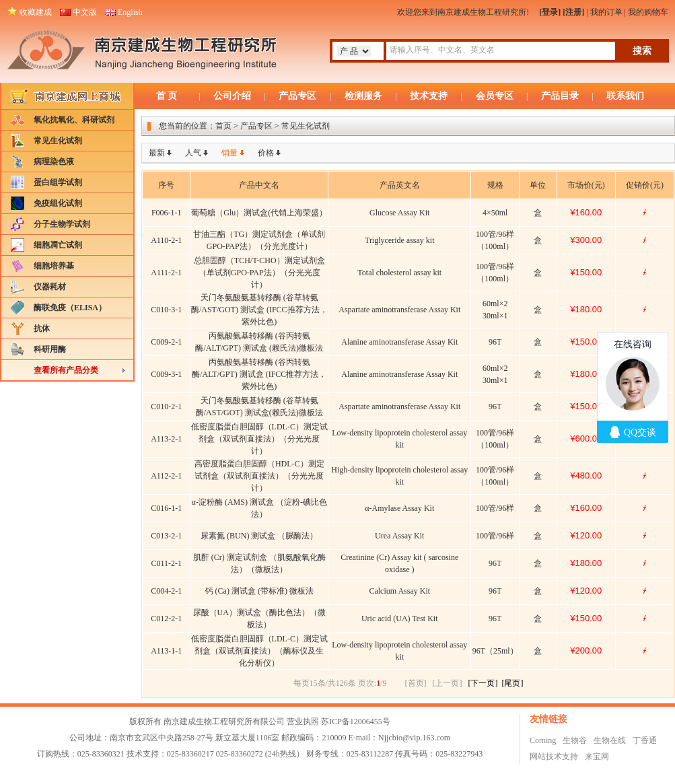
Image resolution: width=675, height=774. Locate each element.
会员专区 (494, 96)
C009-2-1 (166, 342)
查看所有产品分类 (66, 370)
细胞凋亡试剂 (58, 245)
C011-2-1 (166, 563)
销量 (229, 152)
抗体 (42, 328)
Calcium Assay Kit (399, 591)
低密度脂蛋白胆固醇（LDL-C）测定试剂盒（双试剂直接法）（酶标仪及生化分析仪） (259, 651)
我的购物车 (648, 12)
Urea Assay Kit (399, 535)
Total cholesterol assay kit (399, 272)
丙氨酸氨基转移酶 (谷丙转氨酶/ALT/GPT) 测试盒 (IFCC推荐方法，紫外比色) (259, 374)
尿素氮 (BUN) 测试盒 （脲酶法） (259, 535)
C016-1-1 (166, 508)
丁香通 (645, 740)
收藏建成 (36, 12)
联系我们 (625, 96)
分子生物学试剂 (62, 224)
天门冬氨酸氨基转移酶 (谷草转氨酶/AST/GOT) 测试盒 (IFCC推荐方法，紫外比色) (259, 309)
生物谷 (575, 740)
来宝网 (597, 756)
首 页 (167, 96)
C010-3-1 (166, 309)
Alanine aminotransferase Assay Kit (399, 342)
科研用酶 (50, 349)
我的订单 (606, 12)
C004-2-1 (166, 591)
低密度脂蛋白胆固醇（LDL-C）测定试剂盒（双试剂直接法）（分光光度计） (259, 439)
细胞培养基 (54, 266)
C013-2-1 (166, 535)
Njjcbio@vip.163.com (414, 737)
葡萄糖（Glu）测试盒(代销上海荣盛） (259, 212)
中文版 (85, 12)
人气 (193, 152)
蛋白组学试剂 (58, 182)
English (130, 12)
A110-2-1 (166, 240)
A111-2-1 (166, 272)
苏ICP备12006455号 (355, 721)
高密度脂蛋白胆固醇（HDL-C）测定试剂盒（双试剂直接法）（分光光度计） (259, 476)
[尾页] (513, 683)
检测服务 (363, 96)
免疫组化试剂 (58, 203)
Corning (543, 740)
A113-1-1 (166, 651)
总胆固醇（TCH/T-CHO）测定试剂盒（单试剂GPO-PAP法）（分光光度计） (259, 272)
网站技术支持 (554, 756)
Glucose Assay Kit (399, 212)
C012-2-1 (166, 618)
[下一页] (483, 683)
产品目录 (560, 96)
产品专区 (297, 96)
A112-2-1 (166, 476)
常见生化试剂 (58, 140)
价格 (266, 152)
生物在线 (610, 740)
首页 (223, 126)
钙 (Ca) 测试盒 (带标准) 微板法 (259, 591)
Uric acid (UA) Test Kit (399, 618)
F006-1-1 (166, 212)
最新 (157, 152)
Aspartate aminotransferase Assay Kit (399, 309)
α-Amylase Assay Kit (399, 508)
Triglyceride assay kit (400, 240)
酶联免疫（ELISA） (70, 307)
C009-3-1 (166, 374)
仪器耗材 (50, 286)
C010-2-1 (166, 406)
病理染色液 (54, 161)
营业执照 (303, 721)
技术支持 (429, 96)
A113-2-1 (166, 439)
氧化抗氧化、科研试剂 (74, 120)
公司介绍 (232, 96)
